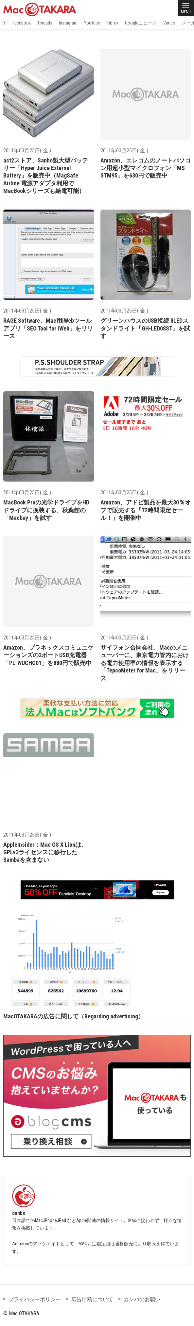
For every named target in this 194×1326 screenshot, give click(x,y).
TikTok (112, 23)
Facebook (21, 23)
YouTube (92, 23)
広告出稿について (92, 1299)
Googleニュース (141, 23)
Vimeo (169, 23)
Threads (44, 23)
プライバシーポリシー (35, 1299)
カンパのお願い (142, 1299)
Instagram (68, 23)
